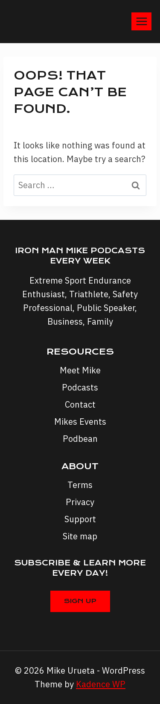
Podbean (80, 438)
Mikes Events (80, 421)
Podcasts (80, 387)
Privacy (80, 502)
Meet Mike (80, 370)
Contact (80, 404)
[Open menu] (141, 21)
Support (80, 519)
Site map (80, 536)
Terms (80, 485)
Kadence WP (100, 684)
